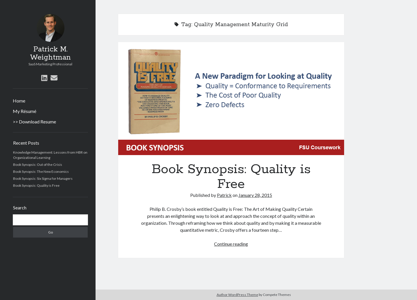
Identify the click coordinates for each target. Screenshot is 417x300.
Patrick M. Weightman (50, 53)
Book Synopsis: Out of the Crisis (37, 164)
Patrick (224, 195)
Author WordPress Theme (237, 294)
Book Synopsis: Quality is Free (36, 185)
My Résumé (24, 111)
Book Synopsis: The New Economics (41, 171)
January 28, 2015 (255, 195)
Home (19, 100)
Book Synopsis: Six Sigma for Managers (43, 178)
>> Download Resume (34, 121)
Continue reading (231, 244)
